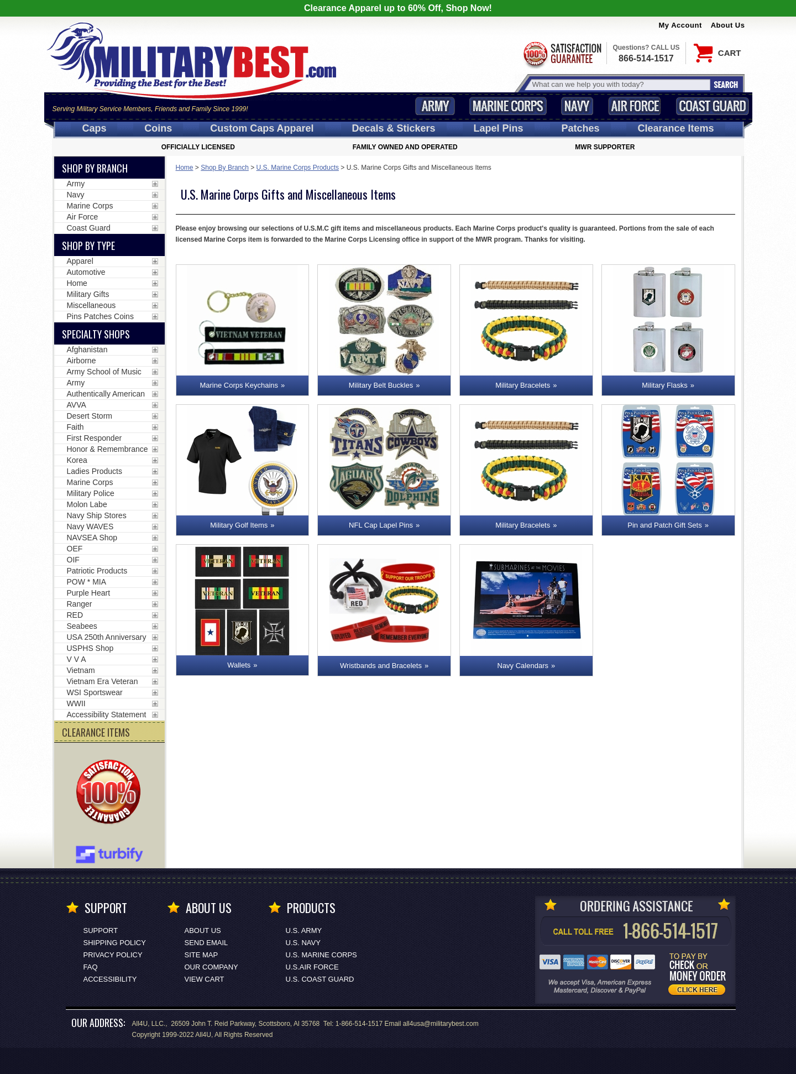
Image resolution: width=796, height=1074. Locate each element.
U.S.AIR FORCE (312, 967)
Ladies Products (94, 471)
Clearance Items (675, 128)
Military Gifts (88, 294)
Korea (77, 460)
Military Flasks (664, 385)
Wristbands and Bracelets (381, 665)
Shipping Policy (114, 943)
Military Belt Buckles (381, 385)
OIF (73, 559)
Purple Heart (89, 592)
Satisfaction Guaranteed (561, 54)
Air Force (634, 106)
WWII (76, 703)
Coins (158, 128)
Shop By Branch (225, 167)
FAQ (90, 967)
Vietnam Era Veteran (102, 681)
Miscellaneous (91, 305)
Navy (577, 106)
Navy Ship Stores (97, 515)
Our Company (211, 967)
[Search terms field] (619, 84)
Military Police (90, 493)
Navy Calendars (523, 665)
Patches (580, 128)
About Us (728, 25)
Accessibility (110, 979)
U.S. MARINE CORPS (321, 955)
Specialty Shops (96, 334)
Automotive (86, 272)
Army (435, 106)
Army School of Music (104, 371)
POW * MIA (87, 581)
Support (100, 930)
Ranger (79, 603)
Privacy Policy (113, 955)
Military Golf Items (239, 525)
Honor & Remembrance (107, 449)
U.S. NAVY (303, 943)
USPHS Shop (90, 648)
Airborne (81, 360)
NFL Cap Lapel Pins (381, 525)
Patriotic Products (97, 570)
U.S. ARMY (304, 930)
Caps (94, 128)
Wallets (238, 665)
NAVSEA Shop (92, 537)
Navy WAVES (90, 526)
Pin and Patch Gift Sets (664, 525)
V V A (76, 659)
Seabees (82, 626)
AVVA (76, 404)
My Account (680, 25)
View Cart (204, 979)
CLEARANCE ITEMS (96, 732)
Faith (75, 427)
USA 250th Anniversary (106, 637)
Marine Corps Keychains (239, 385)
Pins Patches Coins (100, 316)
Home (184, 167)
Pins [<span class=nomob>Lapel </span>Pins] (498, 128)
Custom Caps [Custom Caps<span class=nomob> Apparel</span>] (261, 128)
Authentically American (106, 393)
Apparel (80, 261)
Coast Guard (712, 106)
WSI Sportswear (95, 692)
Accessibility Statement (106, 714)
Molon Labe (87, 504)
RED (75, 615)
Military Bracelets (522, 385)
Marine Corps (508, 106)
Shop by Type (88, 245)
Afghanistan (87, 349)
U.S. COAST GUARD (320, 979)
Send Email (206, 943)
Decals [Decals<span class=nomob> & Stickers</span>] (394, 128)
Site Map (201, 955)
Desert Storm (89, 415)
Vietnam (81, 670)
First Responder (94, 438)
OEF (75, 548)
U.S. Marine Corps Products (297, 167)
